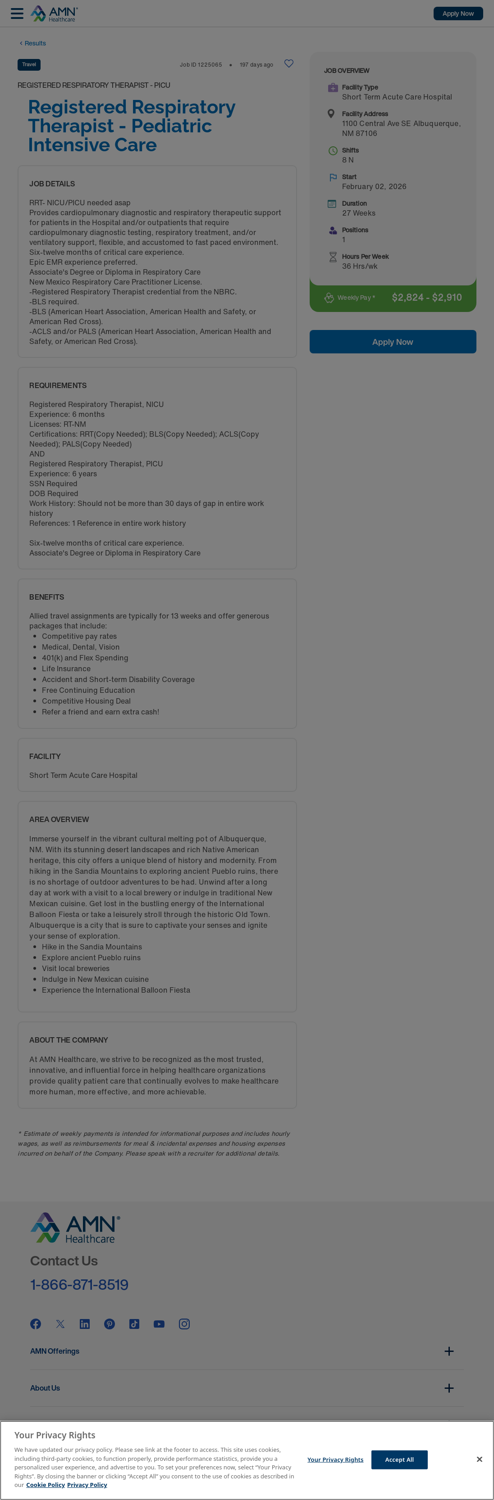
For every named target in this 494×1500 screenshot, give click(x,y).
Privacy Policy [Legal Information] (87, 1485)
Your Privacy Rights (335, 1459)
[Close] (479, 1459)
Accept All (399, 1459)
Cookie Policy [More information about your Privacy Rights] (45, 1485)
